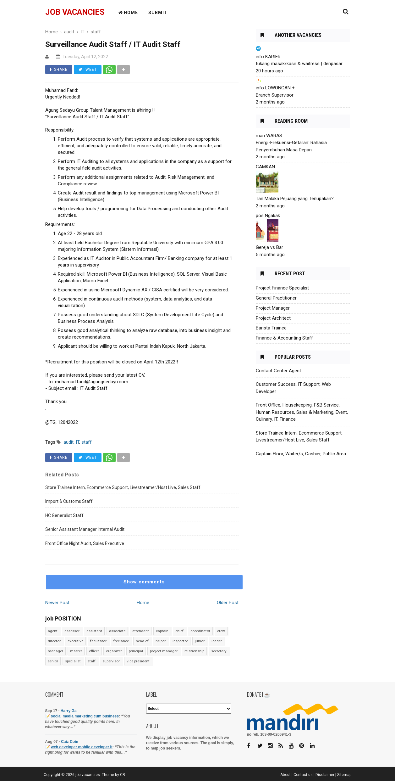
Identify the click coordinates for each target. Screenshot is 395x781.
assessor (72, 631)
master (76, 651)
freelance (121, 641)
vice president (138, 661)
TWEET (88, 69)
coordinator (200, 631)
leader (216, 641)
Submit (157, 12)
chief (179, 631)
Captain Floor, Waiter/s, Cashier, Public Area (301, 454)
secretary (219, 651)
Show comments (144, 582)
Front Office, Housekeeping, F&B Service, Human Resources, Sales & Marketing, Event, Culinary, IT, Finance (302, 412)
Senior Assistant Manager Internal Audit (84, 529)
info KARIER (268, 56)
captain (162, 631)
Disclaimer (324, 775)
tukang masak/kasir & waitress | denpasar (299, 63)
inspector (180, 641)
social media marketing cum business (85, 716)
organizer (114, 651)
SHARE (59, 69)
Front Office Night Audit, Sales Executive (84, 543)
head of (142, 641)
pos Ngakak (268, 215)
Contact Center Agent (278, 371)
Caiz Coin (69, 741)
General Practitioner (276, 298)
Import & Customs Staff (69, 501)
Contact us (303, 775)
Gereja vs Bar (269, 247)
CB (122, 775)
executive (75, 641)
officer (94, 651)
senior (53, 661)
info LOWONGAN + (275, 88)
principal (136, 651)
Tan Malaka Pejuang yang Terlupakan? (295, 198)
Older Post (228, 602)
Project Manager (273, 308)
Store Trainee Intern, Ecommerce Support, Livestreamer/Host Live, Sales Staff (122, 487)
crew (221, 631)
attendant (140, 631)
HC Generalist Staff (64, 515)
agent (53, 631)
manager (55, 651)
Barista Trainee (271, 328)
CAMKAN (265, 167)
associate (117, 631)
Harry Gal (69, 711)
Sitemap (344, 775)
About (285, 775)
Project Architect (273, 318)
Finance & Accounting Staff (284, 338)
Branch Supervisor (275, 95)
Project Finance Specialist (282, 288)
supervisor (111, 661)
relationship (194, 651)
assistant (94, 631)
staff (92, 661)
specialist (73, 661)
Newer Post (57, 602)
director (54, 641)
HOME (128, 12)
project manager (164, 651)
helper (161, 641)
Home (143, 602)
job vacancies (74, 12)
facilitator (98, 641)
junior (200, 641)
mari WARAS (269, 135)
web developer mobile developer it (81, 747)
